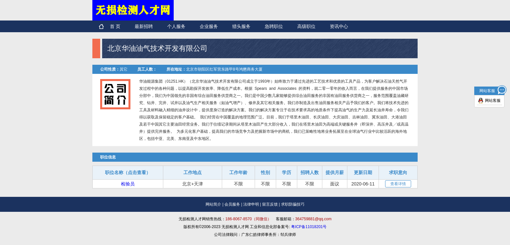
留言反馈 (270, 204)
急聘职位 (274, 26)
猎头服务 (241, 26)
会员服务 (232, 204)
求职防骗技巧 (292, 204)
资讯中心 (339, 26)
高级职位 (306, 26)
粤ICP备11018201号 (309, 227)
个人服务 (176, 26)
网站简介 (213, 204)
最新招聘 (144, 26)
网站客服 (493, 100)
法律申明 (251, 204)
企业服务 (209, 26)
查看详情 (398, 184)
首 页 (115, 26)
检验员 (128, 183)
